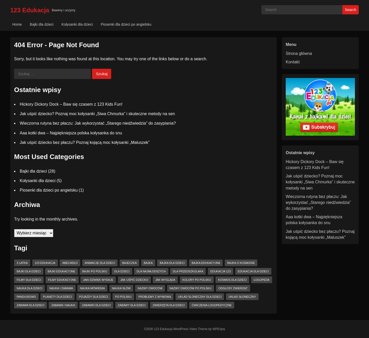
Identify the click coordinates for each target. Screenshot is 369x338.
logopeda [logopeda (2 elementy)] (262, 279)
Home (17, 24)
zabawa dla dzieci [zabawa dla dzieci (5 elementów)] (30, 305)
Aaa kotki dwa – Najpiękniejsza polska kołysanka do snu (71, 133)
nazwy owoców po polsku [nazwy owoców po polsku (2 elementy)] (191, 288)
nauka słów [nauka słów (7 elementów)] (121, 288)
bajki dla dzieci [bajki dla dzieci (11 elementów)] (29, 271)
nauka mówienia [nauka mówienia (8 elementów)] (92, 288)
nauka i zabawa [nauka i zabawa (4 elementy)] (61, 288)
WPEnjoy (218, 329)
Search (350, 10)
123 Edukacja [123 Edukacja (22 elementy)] (45, 262)
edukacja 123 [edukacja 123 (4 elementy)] (220, 271)
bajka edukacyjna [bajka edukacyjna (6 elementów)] (206, 262)
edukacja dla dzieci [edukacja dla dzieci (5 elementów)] (253, 271)
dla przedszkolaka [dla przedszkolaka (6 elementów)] (188, 271)
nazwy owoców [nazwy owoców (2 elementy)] (150, 288)
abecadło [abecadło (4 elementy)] (70, 262)
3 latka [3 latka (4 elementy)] (22, 262)
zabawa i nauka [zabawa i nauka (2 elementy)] (63, 305)
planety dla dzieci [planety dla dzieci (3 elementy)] (57, 296)
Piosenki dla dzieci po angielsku (126, 24)
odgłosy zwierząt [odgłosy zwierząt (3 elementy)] (233, 288)
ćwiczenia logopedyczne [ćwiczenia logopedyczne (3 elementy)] (212, 305)
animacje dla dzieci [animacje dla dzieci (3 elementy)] (100, 262)
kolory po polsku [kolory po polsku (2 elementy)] (196, 279)
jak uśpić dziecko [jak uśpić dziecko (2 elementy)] (134, 279)
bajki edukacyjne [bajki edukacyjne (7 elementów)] (61, 271)
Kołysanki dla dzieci (77, 24)
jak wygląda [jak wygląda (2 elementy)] (165, 279)
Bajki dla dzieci (42, 24)
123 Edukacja (29, 10)
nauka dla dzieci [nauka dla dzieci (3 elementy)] (29, 288)
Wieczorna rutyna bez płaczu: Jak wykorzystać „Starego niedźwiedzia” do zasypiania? (98, 123)
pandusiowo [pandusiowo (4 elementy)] (26, 296)
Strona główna (299, 53)
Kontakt (293, 62)
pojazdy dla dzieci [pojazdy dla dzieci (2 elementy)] (93, 296)
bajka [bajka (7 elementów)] (148, 262)
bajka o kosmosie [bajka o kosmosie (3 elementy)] (241, 262)
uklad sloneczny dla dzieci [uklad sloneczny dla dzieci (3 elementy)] (200, 296)
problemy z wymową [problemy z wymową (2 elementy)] (154, 296)
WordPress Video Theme (190, 329)
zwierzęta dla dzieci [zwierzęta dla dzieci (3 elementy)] (169, 305)
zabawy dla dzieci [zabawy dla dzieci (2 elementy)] (132, 305)
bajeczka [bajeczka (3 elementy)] (129, 262)
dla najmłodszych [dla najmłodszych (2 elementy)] (151, 271)
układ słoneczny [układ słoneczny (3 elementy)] (242, 296)
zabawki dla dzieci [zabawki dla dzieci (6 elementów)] (96, 305)
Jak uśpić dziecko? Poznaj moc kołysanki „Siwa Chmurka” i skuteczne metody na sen (97, 114)
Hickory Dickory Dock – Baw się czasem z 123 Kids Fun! (71, 104)
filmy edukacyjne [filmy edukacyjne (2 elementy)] (62, 279)
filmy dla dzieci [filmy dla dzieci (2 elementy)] (29, 279)
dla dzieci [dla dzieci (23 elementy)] (122, 271)
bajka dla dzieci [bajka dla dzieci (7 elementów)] (172, 262)
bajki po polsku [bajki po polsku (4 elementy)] (94, 271)
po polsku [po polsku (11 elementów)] (123, 296)
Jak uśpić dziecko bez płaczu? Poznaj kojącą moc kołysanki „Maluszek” (85, 142)
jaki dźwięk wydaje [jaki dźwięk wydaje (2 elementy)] (98, 279)
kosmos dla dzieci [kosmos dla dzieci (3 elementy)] (232, 279)
